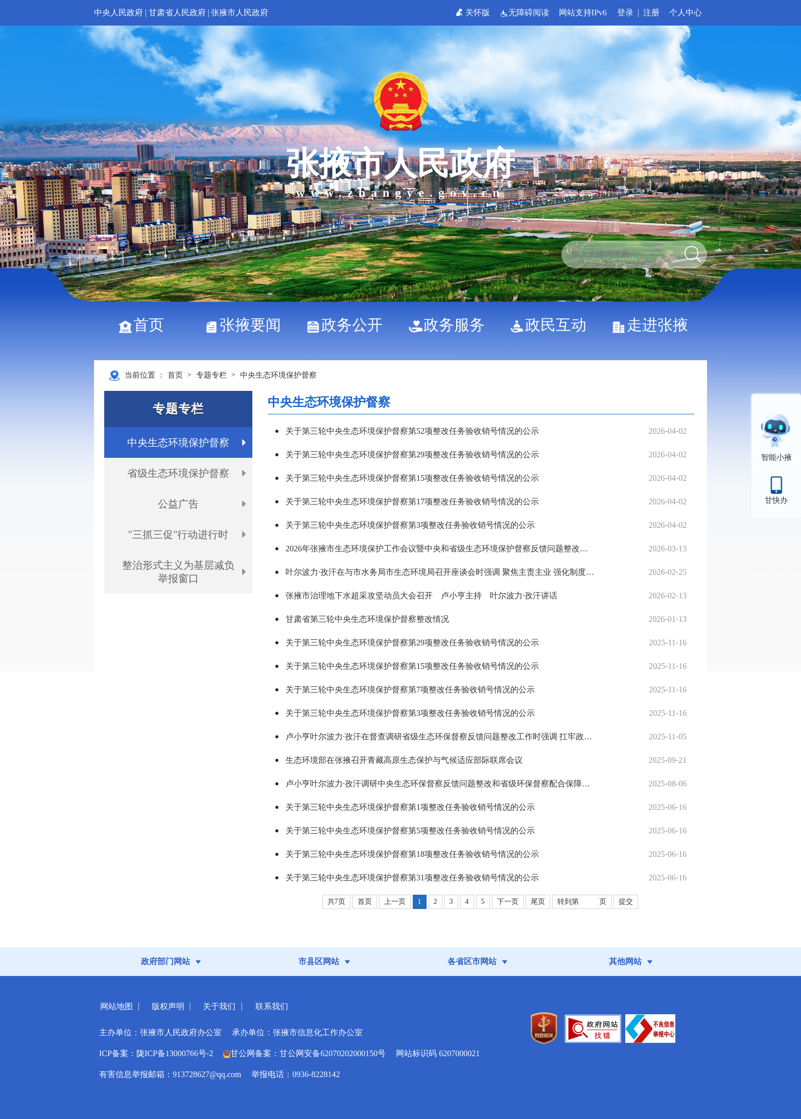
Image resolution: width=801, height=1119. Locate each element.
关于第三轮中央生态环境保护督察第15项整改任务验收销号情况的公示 (412, 478)
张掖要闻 (246, 324)
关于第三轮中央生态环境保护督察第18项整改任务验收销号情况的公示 (412, 854)
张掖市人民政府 (239, 12)
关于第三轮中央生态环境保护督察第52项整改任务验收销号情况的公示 (412, 431)
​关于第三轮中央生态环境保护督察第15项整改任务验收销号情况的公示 (412, 666)
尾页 (538, 901)
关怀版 (474, 12)
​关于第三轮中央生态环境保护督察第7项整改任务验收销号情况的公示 (410, 689)
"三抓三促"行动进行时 (178, 534)
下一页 (508, 901)
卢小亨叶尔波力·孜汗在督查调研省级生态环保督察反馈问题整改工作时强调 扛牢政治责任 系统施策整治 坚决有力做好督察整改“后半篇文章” (440, 736)
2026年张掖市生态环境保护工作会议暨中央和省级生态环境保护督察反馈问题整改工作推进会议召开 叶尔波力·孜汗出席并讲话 (440, 548)
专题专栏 (211, 375)
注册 (651, 12)
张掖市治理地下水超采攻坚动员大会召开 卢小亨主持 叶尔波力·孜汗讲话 (421, 595)
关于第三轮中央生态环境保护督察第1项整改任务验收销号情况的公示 (410, 807)
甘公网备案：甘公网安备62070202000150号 (304, 1053)
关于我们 (219, 1006)
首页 (145, 324)
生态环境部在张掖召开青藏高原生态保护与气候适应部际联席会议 (404, 760)
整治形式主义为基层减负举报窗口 (178, 572)
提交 (626, 901)
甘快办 (776, 500)
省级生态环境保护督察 (178, 473)
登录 (625, 12)
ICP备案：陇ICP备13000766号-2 (156, 1053)
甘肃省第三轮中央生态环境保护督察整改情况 (367, 619)
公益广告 (178, 503)
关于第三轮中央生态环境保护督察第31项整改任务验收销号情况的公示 (412, 877)
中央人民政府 (118, 12)
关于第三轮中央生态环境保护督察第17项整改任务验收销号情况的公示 (412, 501)
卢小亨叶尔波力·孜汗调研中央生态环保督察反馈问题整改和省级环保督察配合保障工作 (440, 783)
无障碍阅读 (525, 12)
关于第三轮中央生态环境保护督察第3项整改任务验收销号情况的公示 (410, 525)
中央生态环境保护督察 (278, 375)
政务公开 (348, 324)
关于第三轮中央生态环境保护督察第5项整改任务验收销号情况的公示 (410, 830)
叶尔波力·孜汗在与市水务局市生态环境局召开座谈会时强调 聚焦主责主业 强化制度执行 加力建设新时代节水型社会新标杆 (440, 572)
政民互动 (551, 324)
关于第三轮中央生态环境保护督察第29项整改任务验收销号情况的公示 (412, 454)
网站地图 (116, 1006)
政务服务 (450, 324)
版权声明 (168, 1006)
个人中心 (685, 12)
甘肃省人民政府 (177, 12)
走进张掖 (653, 324)
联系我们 (271, 1006)
